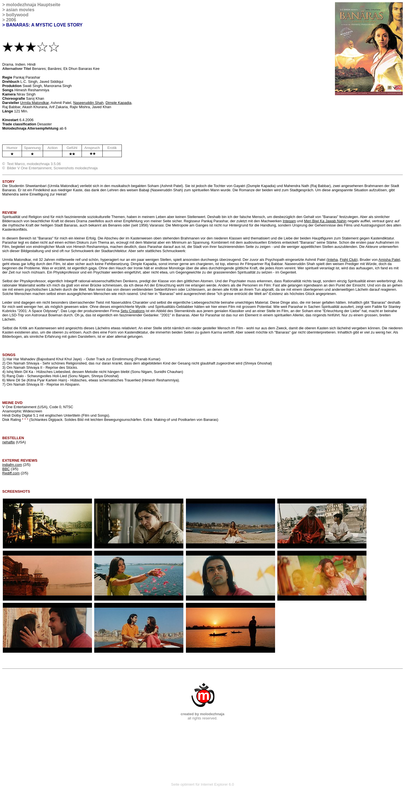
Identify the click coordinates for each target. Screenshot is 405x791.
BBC (6, 469)
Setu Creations (132, 311)
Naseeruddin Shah (88, 103)
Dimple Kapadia (118, 103)
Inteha (333, 259)
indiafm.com (12, 465)
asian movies (20, 9)
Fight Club (348, 259)
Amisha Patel (389, 259)
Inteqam (289, 221)
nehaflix (8, 442)
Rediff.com (11, 473)
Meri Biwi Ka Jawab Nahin (325, 221)
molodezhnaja (21, 4)
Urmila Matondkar (34, 103)
